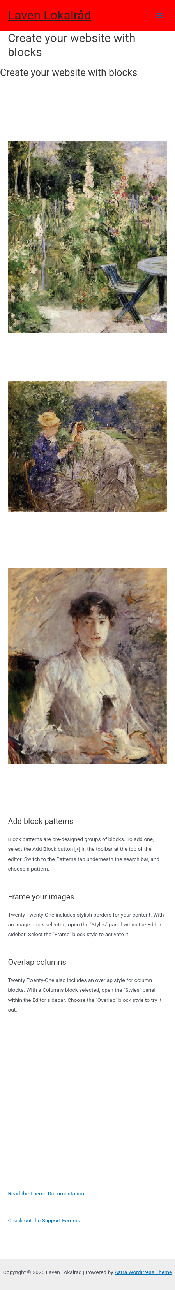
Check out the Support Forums (44, 1220)
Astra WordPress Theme (143, 1272)
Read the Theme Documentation (46, 1193)
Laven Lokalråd (49, 15)
